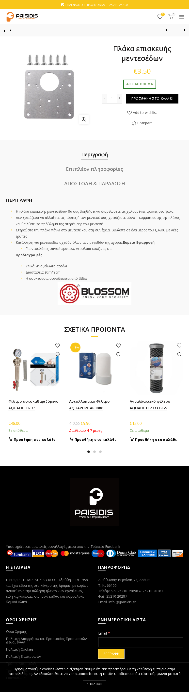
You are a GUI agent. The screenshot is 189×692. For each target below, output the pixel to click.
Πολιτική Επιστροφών (23, 656)
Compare (145, 123)
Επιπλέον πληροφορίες (94, 169)
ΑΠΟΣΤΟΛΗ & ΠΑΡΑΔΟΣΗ (94, 183)
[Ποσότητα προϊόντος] (112, 99)
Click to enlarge (84, 119)
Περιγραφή (94, 154)
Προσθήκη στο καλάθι (152, 98)
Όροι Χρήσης (16, 631)
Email (104, 633)
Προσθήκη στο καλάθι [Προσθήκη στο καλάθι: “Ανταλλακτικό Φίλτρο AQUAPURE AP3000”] (95, 439)
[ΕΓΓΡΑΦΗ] (111, 654)
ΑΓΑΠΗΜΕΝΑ (162, 14)
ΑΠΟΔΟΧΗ (94, 684)
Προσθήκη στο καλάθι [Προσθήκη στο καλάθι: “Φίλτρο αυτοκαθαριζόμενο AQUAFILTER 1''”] (34, 439)
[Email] (140, 642)
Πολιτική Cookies (19, 649)
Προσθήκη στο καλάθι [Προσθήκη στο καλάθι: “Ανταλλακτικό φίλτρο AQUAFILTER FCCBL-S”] (156, 439)
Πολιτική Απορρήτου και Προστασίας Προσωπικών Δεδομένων (46, 640)
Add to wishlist (145, 112)
